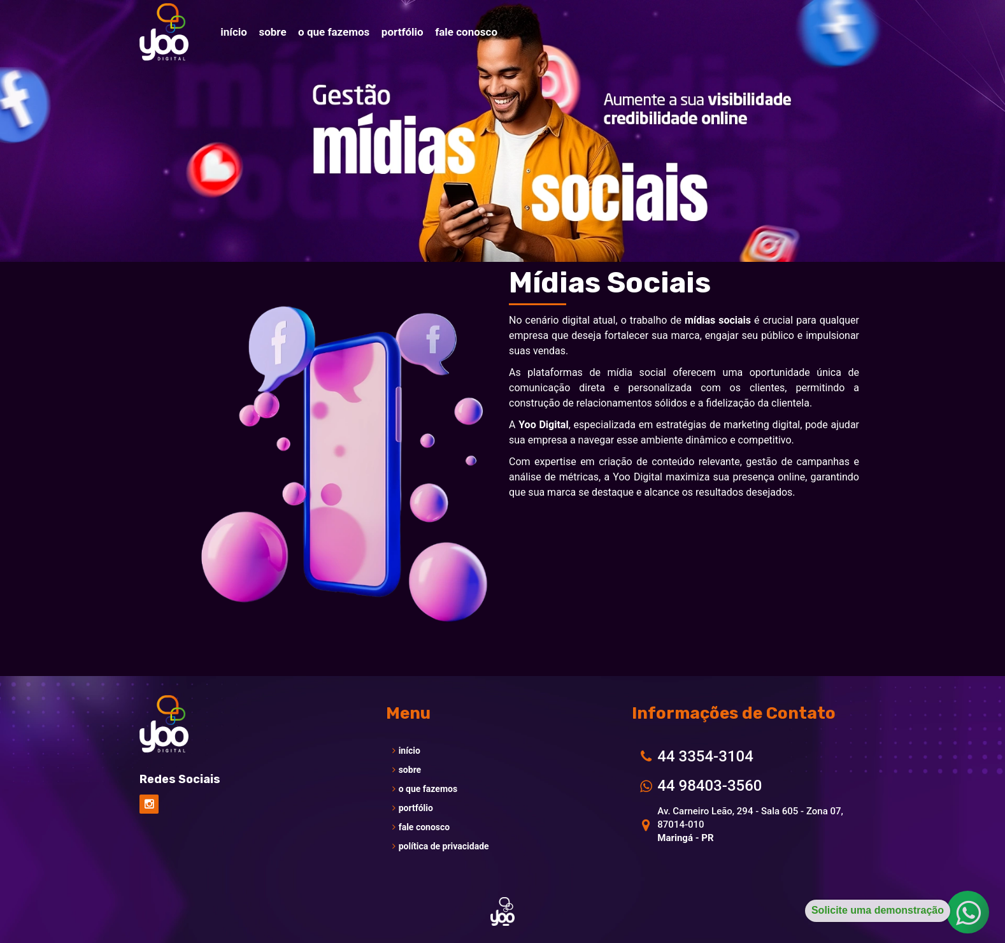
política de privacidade (440, 846)
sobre (407, 770)
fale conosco (421, 827)
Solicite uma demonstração (877, 910)
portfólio (412, 808)
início (406, 750)
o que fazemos (424, 789)
